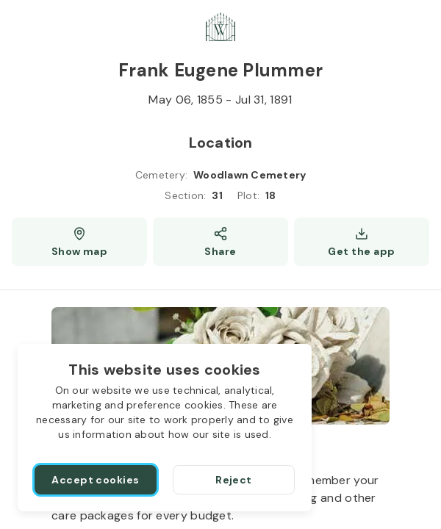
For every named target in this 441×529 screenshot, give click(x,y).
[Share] (220, 241)
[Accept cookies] (96, 479)
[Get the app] (361, 241)
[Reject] (234, 479)
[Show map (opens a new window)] (79, 241)
